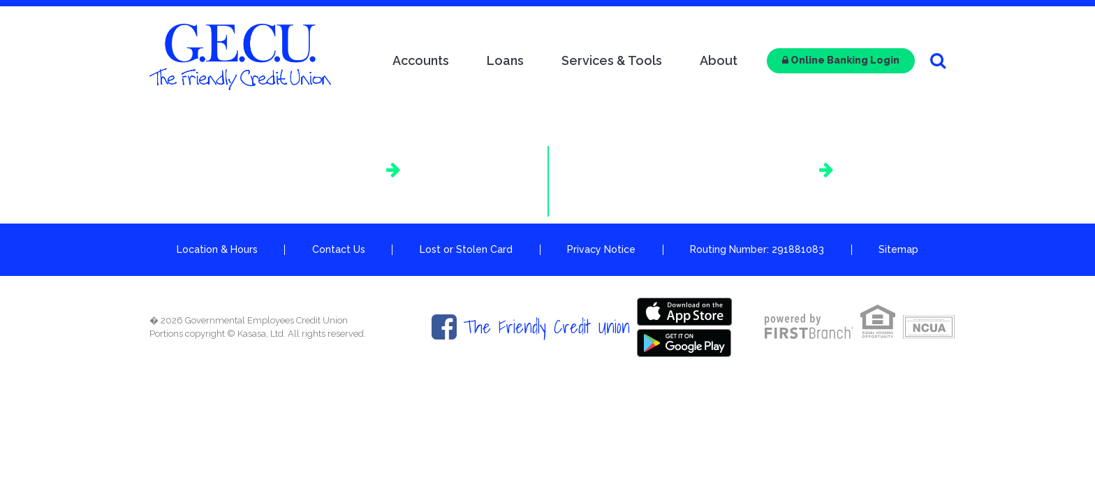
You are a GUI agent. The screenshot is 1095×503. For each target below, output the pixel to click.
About (718, 60)
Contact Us (338, 249)
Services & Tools (611, 60)
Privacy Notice (601, 249)
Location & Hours (217, 249)
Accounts (420, 60)
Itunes (684, 311)
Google (684, 342)
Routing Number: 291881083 (757, 249)
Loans (505, 60)
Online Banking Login (840, 60)
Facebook (444, 327)
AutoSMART (333, 169)
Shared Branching (742, 169)
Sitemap (898, 249)
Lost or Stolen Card (466, 249)
